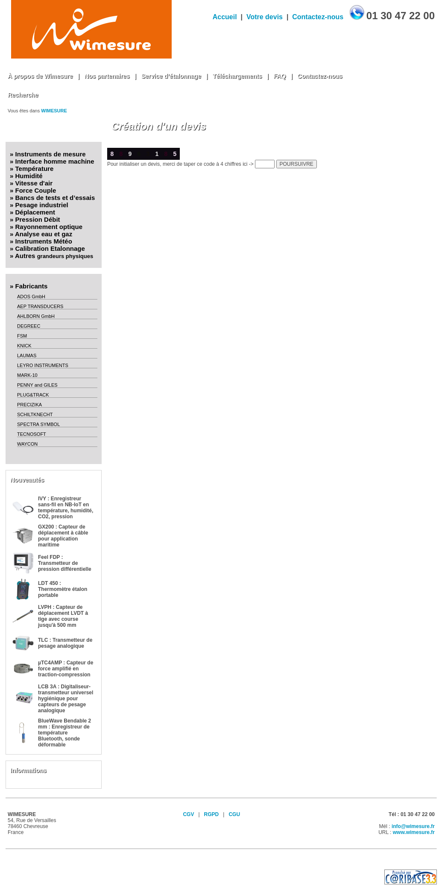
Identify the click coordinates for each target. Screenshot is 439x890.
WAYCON (27, 443)
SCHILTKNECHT (35, 414)
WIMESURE (54, 110)
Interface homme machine (54, 161)
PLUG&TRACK (33, 394)
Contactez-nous (317, 17)
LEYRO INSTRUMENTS (42, 365)
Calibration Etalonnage (50, 248)
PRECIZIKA (29, 404)
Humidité (29, 175)
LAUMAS (26, 355)
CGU (234, 814)
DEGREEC (28, 326)
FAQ (279, 76)
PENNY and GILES (37, 385)
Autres (54, 255)
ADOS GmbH (31, 296)
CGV (188, 814)
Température (34, 168)
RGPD (211, 814)
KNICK (24, 345)
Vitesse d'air (34, 183)
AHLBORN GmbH (36, 316)
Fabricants (31, 286)
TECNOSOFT (31, 434)
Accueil (225, 17)
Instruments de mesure (50, 154)
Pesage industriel (41, 205)
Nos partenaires (107, 76)
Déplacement (35, 212)
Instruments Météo (43, 241)
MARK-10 (27, 375)
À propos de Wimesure (40, 76)
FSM (22, 335)
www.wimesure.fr (414, 832)
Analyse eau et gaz (43, 234)
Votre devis (264, 17)
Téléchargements (237, 76)
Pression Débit (37, 219)
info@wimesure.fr (413, 826)
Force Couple (35, 190)
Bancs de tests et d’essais (55, 197)
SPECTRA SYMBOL (38, 424)
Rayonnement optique (49, 226)
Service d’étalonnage (171, 76)
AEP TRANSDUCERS (40, 306)
